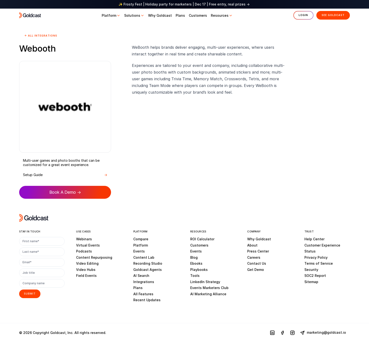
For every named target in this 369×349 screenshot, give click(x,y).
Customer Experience (322, 245)
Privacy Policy (316, 257)
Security (311, 269)
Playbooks (199, 269)
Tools (195, 276)
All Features (143, 294)
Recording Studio (147, 263)
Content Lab (143, 257)
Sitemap (311, 281)
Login (303, 15)
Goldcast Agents (147, 269)
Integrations (143, 281)
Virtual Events (88, 245)
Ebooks (196, 263)
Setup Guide (65, 174)
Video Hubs (85, 269)
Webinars (84, 239)
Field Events (86, 276)
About (252, 245)
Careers (253, 257)
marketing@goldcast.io (323, 332)
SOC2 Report (315, 276)
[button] (111, 15)
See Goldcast (333, 15)
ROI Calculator (202, 239)
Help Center (314, 239)
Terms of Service (318, 263)
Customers (199, 245)
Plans (138, 288)
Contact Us (256, 263)
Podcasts (84, 251)
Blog (194, 257)
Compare (140, 239)
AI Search (141, 276)
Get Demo (255, 269)
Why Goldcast (259, 239)
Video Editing (87, 263)
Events (139, 251)
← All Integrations (40, 35)
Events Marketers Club (209, 288)
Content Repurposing (94, 257)
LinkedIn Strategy (205, 281)
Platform (140, 245)
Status (310, 251)
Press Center (258, 251)
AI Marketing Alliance (208, 294)
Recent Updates (147, 300)
